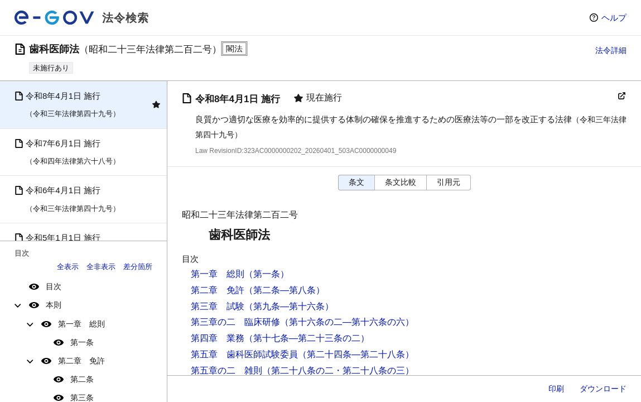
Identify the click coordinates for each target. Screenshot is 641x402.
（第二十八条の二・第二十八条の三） (338, 370)
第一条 (82, 342)
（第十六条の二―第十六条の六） (347, 322)
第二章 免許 (81, 360)
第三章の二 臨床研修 (235, 322)
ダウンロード (603, 388)
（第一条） (266, 274)
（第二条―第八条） (284, 290)
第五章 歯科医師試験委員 (244, 354)
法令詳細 (610, 50)
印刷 (556, 388)
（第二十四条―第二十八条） (356, 354)
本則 (53, 304)
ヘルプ (613, 17)
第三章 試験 (217, 306)
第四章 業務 (217, 338)
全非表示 (100, 266)
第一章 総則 (81, 323)
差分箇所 (137, 266)
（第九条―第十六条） (289, 306)
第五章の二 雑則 (226, 370)
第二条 (82, 379)
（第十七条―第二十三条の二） (306, 338)
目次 (53, 286)
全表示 (68, 266)
